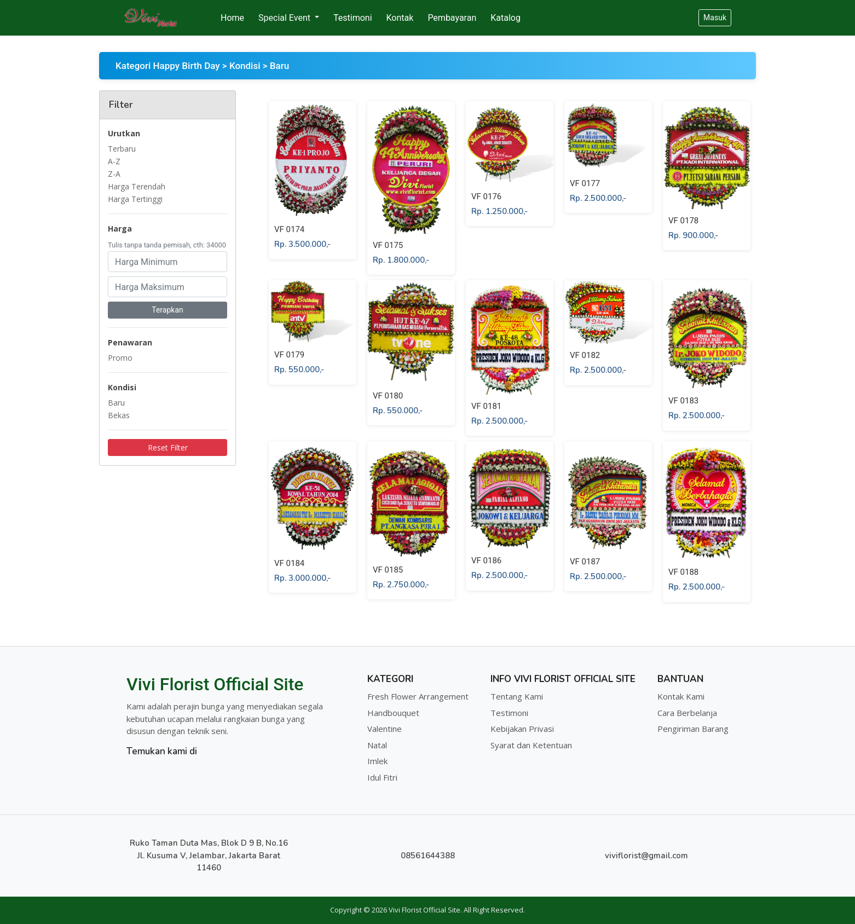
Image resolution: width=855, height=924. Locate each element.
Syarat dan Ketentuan (531, 745)
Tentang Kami (516, 696)
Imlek (377, 760)
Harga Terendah (136, 186)
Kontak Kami (680, 696)
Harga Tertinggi (135, 199)
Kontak (400, 18)
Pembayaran (451, 18)
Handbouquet (393, 712)
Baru (116, 402)
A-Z (114, 161)
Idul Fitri (382, 777)
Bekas (119, 415)
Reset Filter (168, 447)
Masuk (714, 17)
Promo (120, 358)
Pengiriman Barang (693, 728)
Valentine (384, 728)
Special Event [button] (285, 18)
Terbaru (122, 148)
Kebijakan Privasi (522, 728)
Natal (377, 745)
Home (232, 18)
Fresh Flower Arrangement (418, 696)
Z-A (114, 174)
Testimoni (352, 18)
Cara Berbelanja (687, 712)
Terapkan (167, 309)
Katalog (505, 18)
